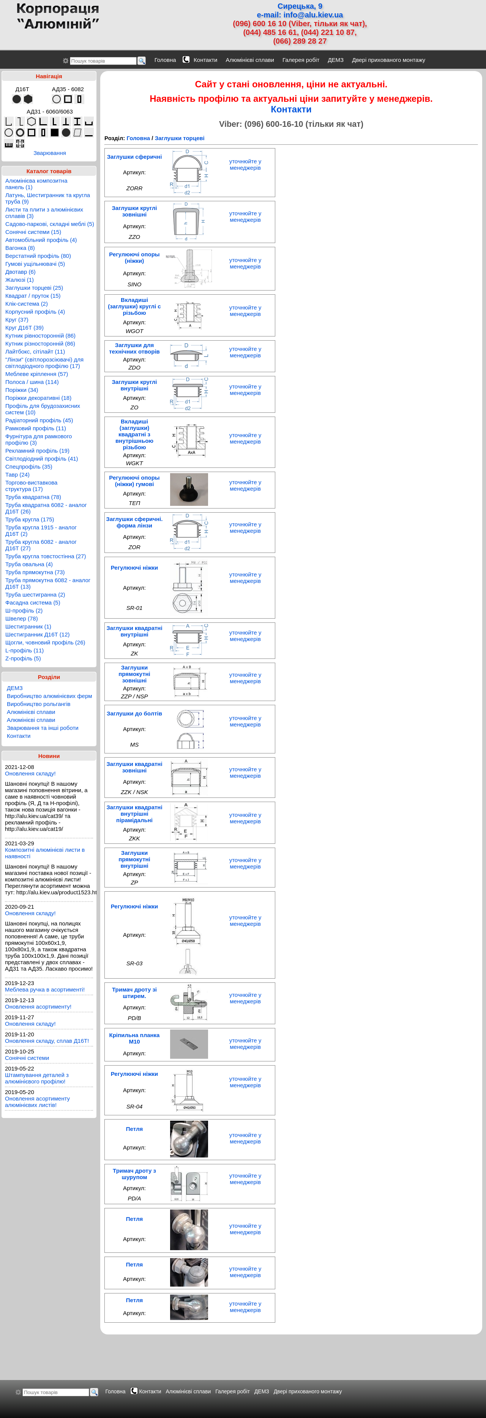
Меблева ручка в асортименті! (45, 989)
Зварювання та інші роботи (43, 728)
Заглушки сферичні (134, 156)
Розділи (49, 677)
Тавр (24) (17, 474)
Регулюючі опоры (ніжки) (134, 257)
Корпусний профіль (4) (35, 311)
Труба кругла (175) (29, 519)
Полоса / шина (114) (32, 382)
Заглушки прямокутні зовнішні (134, 674)
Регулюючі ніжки (134, 567)
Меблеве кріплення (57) (36, 374)
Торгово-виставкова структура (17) (31, 485)
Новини (49, 756)
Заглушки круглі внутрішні (134, 385)
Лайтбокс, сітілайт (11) (35, 351)
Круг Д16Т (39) (24, 327)
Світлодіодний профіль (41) (41, 458)
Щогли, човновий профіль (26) (45, 642)
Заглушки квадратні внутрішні (134, 631)
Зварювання (49, 153)
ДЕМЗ (336, 60)
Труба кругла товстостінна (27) (45, 556)
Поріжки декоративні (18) (38, 398)
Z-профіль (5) (23, 658)
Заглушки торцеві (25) (34, 287)
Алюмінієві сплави (250, 60)
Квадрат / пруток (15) (33, 295)
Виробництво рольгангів (39, 704)
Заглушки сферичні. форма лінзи (134, 522)
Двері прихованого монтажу (388, 60)
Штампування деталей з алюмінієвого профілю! (37, 1078)
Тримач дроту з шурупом (134, 1173)
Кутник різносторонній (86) (40, 343)
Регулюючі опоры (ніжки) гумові (134, 480)
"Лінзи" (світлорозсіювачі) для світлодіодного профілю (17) (44, 362)
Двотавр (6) (20, 271)
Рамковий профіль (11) (35, 428)
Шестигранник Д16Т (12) (37, 634)
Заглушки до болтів (134, 713)
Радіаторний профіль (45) (39, 420)
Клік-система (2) (26, 303)
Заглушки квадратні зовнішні (134, 767)
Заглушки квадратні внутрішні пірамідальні (134, 813)
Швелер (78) (21, 618)
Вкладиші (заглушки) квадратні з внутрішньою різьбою (134, 434)
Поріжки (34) (21, 390)
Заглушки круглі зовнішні (134, 211)
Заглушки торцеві (180, 138)
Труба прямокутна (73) (35, 572)
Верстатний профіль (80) (38, 256)
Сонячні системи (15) (33, 232)
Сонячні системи (27, 1058)
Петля (134, 1129)
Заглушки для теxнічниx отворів (134, 348)
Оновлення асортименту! (38, 1006)
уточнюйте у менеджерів (245, 164)
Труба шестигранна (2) (35, 594)
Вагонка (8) (20, 248)
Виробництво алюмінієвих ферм (49, 696)
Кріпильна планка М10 (134, 1038)
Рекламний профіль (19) (37, 450)
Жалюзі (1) (19, 279)
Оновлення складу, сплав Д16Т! (47, 1040)
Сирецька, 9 (300, 6)
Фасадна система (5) (32, 602)
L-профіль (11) (24, 650)
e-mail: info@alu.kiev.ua (300, 15)
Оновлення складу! (30, 773)
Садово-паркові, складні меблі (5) (49, 224)
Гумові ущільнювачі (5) (35, 264)
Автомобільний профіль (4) (41, 240)
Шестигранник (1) (28, 626)
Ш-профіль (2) (24, 610)
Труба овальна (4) (29, 564)
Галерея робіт (300, 60)
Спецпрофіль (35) (28, 466)
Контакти (205, 60)
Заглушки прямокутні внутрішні (134, 859)
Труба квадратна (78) (33, 497)
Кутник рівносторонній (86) (40, 335)
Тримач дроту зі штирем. (134, 992)
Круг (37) (16, 319)
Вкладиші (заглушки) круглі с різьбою (134, 306)
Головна (165, 60)
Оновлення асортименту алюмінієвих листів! (37, 1101)
